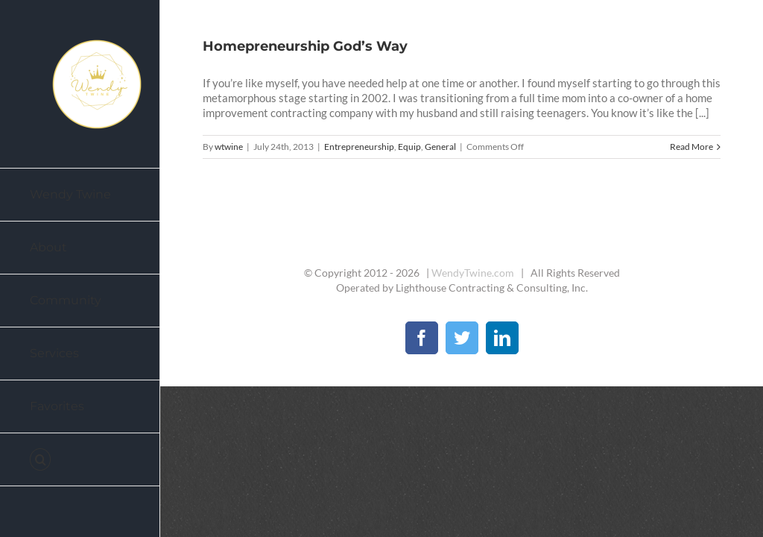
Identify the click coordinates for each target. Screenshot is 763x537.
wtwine (229, 146)
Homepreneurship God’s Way (305, 46)
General (440, 146)
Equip (409, 146)
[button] (80, 459)
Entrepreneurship (359, 146)
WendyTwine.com (472, 272)
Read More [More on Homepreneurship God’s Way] (691, 146)
